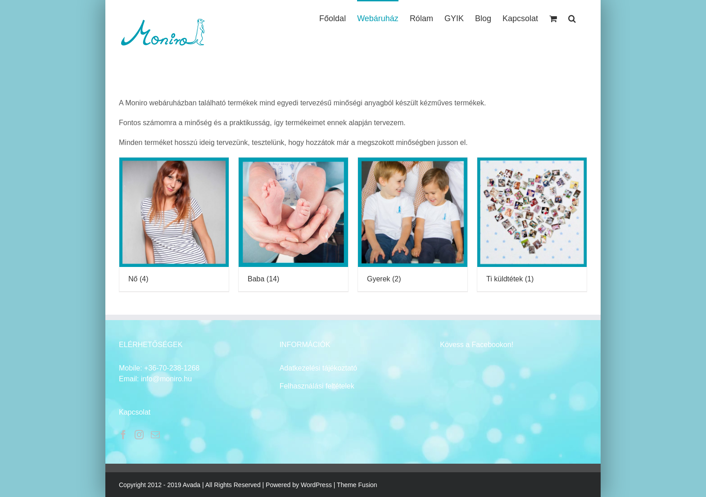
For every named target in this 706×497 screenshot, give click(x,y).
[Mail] (155, 434)
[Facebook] (123, 434)
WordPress (316, 484)
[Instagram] (139, 434)
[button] (572, 17)
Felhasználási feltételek (317, 386)
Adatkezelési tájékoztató (319, 368)
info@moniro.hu (166, 379)
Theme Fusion (357, 484)
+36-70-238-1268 (171, 368)
